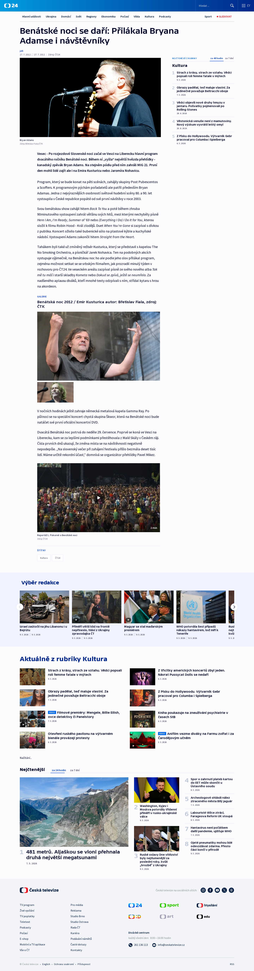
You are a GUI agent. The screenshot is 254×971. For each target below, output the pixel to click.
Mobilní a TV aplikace (32, 943)
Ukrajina (51, 16)
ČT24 (57, 554)
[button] (98, 494)
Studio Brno (78, 915)
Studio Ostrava (79, 920)
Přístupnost (84, 963)
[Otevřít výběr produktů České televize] (246, 5)
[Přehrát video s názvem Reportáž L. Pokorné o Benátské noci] (98, 494)
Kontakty (76, 949)
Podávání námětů (81, 937)
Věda (137, 16)
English (46, 963)
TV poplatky (27, 915)
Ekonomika (108, 16)
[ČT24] (11, 6)
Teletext (25, 920)
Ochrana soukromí (64, 963)
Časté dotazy (78, 943)
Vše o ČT (25, 949)
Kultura (149, 16)
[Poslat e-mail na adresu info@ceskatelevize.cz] (168, 944)
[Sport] (208, 16)
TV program (27, 904)
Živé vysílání (27, 909)
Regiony (91, 16)
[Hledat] (232, 5)
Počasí (124, 16)
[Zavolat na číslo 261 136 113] (138, 944)
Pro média (77, 904)
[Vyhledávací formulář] (217, 5)
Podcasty (165, 16)
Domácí (66, 16)
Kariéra (75, 932)
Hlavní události (31, 16)
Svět (78, 16)
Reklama (76, 909)
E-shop (24, 937)
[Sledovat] (224, 16)
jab (21, 50)
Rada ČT (75, 926)
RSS (232, 963)
